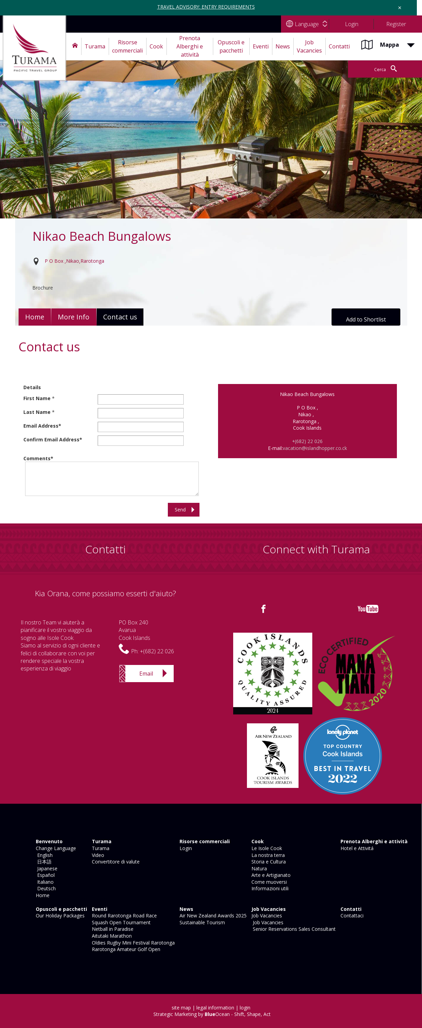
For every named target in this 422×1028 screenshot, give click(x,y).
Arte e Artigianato (270, 875)
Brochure (42, 287)
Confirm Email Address (51, 439)
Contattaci (351, 915)
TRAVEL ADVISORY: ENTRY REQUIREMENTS (205, 6)
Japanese (45, 868)
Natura (258, 868)
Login (185, 848)
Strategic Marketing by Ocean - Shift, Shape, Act (212, 1014)
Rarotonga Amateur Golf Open (125, 949)
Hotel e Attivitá (356, 848)
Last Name (37, 412)
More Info (75, 316)
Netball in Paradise (111, 929)
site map (181, 1007)
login (245, 1007)
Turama (99, 848)
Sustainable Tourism (201, 922)
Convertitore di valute (115, 861)
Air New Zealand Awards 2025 (212, 915)
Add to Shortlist (366, 319)
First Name (37, 398)
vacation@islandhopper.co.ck (315, 448)
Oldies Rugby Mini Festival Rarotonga (132, 942)
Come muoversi (268, 882)
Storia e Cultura (268, 861)
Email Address (40, 425)
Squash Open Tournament (120, 922)
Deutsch (45, 888)
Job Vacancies (266, 915)
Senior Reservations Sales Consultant (293, 929)
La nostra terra (267, 855)
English (43, 855)
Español (44, 875)
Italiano (44, 882)
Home (35, 316)
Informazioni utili (269, 888)
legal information (215, 1007)
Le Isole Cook (266, 848)
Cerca (374, 69)
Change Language (55, 848)
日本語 (43, 861)
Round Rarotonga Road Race (123, 915)
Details (32, 387)
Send (180, 509)
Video (97, 855)
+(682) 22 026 (307, 441)
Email (146, 673)
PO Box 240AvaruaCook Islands (134, 630)
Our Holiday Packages (59, 915)
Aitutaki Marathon (111, 936)
